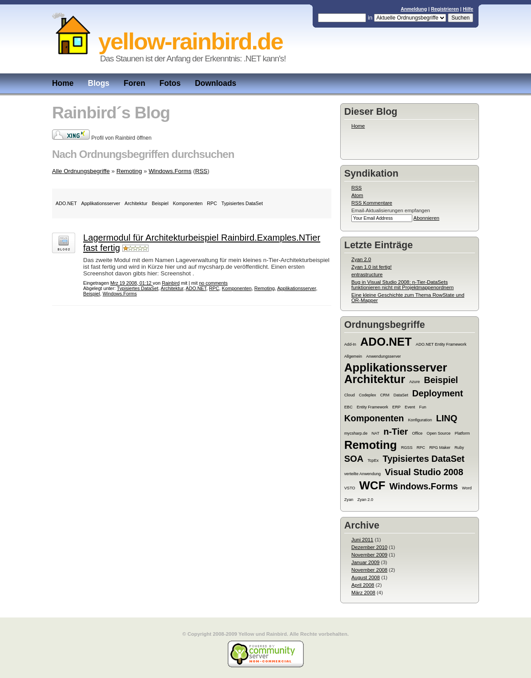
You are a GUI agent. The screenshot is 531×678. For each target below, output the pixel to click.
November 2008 (369, 570)
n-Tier (395, 431)
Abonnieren (426, 218)
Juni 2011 (362, 539)
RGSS (407, 447)
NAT (375, 433)
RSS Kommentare (371, 203)
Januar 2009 (365, 562)
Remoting (370, 445)
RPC (421, 447)
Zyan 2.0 (361, 259)
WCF (372, 485)
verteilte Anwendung (362, 474)
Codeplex (367, 395)
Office (417, 433)
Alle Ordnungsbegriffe (81, 171)
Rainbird (171, 283)
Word (467, 488)
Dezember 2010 (369, 547)
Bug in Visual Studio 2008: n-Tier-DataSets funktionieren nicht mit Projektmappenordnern (402, 284)
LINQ (446, 418)
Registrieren (445, 9)
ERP (396, 407)
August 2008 (365, 577)
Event (410, 407)
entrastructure (366, 274)
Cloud (349, 395)
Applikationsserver (395, 367)
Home (63, 83)
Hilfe (468, 9)
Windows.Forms (424, 486)
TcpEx (372, 460)
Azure (414, 381)
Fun (422, 407)
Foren (134, 83)
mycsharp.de (355, 433)
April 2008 (362, 585)
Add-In (350, 344)
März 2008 (363, 592)
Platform (462, 433)
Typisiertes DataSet (424, 459)
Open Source (438, 433)
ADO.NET (386, 341)
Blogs (99, 83)
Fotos (170, 83)
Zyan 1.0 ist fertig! (371, 267)
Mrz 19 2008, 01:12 (131, 283)
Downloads (215, 83)
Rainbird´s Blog (111, 112)
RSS (356, 187)
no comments (213, 283)
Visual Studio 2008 (424, 472)
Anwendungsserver (383, 356)
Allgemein (353, 356)
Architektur (374, 379)
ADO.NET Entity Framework (441, 344)
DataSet (401, 395)
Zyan (348, 499)
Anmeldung (414, 9)
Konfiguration (420, 420)
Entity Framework (372, 407)
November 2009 (369, 554)
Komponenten (374, 418)
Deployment (437, 393)
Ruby (459, 447)
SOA (353, 459)
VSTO (349, 488)
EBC (348, 407)
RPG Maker (440, 447)
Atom (357, 195)
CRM (385, 395)
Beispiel (441, 380)
